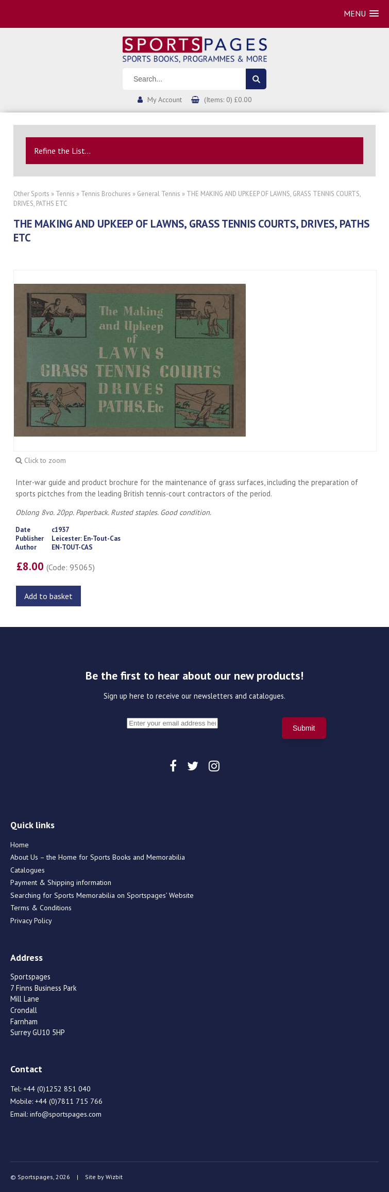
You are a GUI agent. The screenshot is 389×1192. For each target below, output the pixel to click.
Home (19, 844)
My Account (164, 99)
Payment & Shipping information (60, 882)
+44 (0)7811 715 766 (69, 1101)
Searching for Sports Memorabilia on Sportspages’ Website (102, 895)
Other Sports (31, 193)
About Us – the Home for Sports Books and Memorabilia (97, 857)
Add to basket (48, 596)
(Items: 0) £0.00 (228, 99)
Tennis (65, 193)
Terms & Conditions (41, 907)
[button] (361, 13)
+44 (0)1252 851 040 (57, 1088)
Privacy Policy (31, 920)
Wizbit (114, 1177)
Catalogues (27, 870)
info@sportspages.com (66, 1114)
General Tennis (158, 193)
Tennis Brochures (106, 193)
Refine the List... (62, 151)
